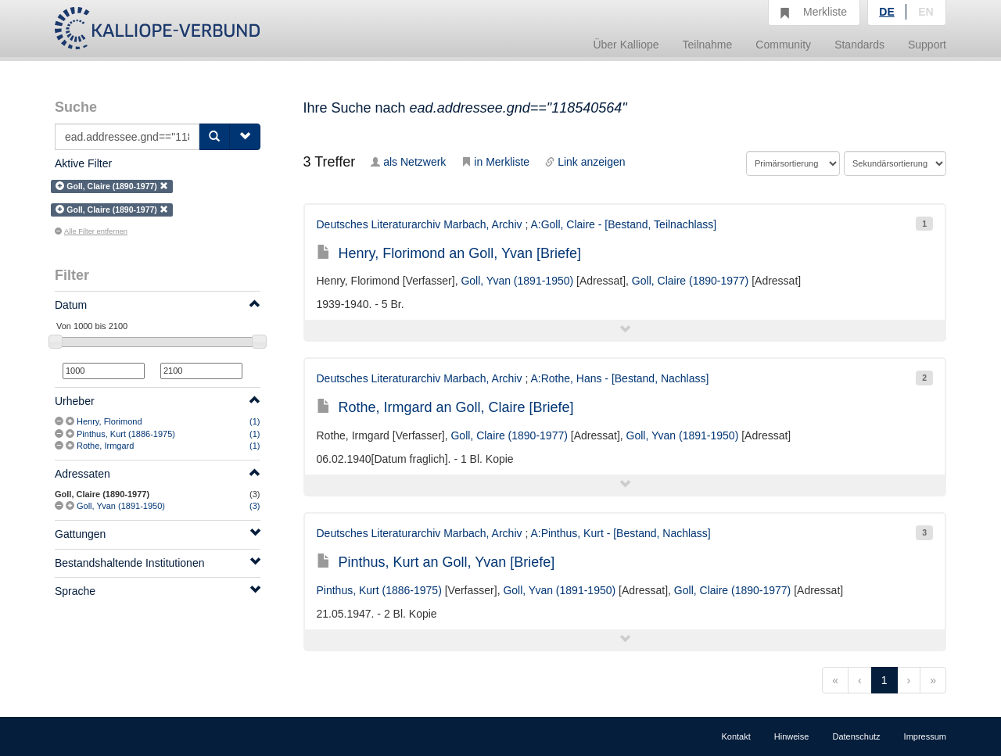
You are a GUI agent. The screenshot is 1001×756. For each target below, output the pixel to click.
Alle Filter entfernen (91, 231)
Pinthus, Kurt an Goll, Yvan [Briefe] (436, 562)
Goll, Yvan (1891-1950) (121, 506)
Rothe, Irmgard (105, 445)
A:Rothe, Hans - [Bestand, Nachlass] (619, 378)
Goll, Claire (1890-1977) (690, 280)
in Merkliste (495, 162)
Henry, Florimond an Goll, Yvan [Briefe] (449, 253)
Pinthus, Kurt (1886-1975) (126, 434)
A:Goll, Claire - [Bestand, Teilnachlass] (623, 224)
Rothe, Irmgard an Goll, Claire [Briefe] (445, 407)
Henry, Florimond (109, 421)
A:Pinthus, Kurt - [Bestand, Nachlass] (620, 533)
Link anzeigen (585, 162)
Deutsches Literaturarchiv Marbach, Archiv (419, 224)
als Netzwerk (408, 162)
